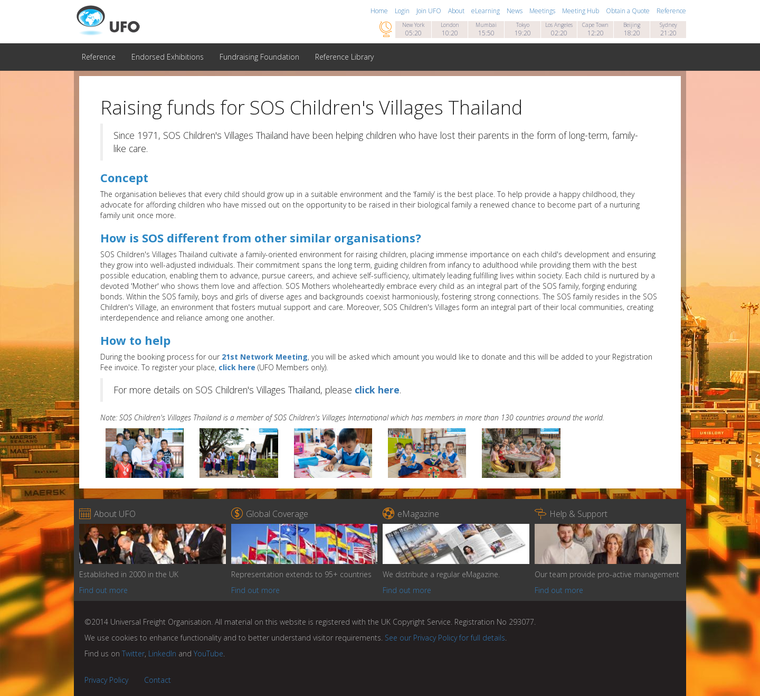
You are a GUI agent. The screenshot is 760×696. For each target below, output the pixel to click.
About (457, 10)
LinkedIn (162, 653)
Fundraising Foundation (259, 57)
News (515, 10)
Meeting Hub (581, 10)
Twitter (133, 653)
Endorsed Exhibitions (167, 57)
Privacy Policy (106, 680)
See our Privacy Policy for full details (445, 638)
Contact (157, 680)
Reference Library (344, 57)
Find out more (103, 590)
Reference (671, 10)
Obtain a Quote (628, 10)
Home (380, 10)
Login (403, 10)
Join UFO (429, 10)
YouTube (208, 653)
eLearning (486, 10)
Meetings (543, 10)
